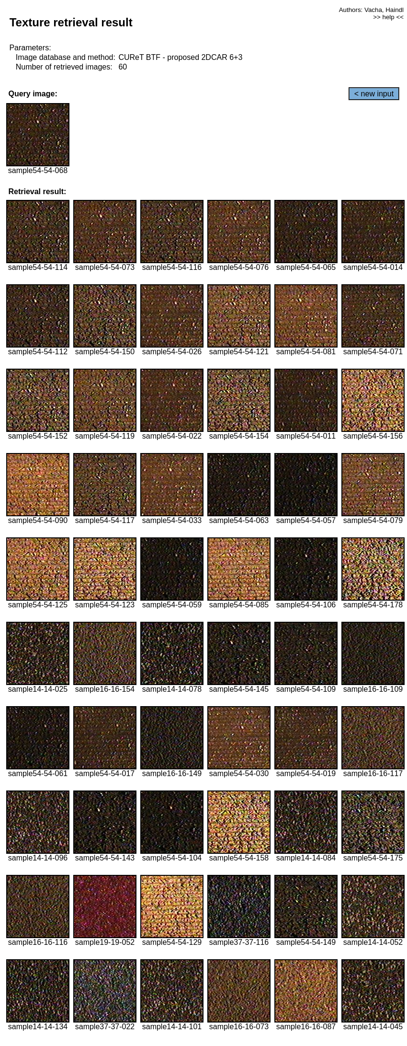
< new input (374, 94)
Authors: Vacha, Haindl (371, 9)
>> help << (388, 17)
